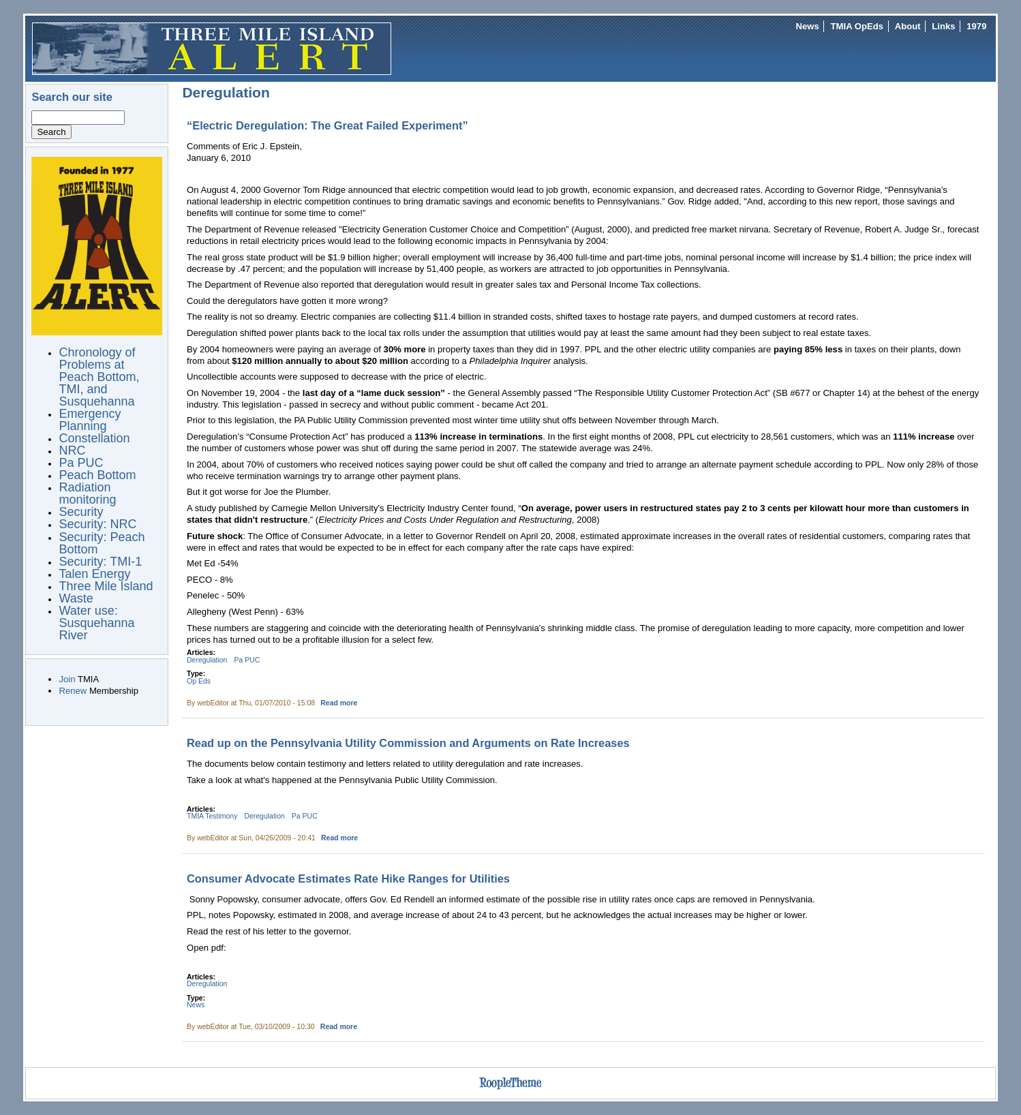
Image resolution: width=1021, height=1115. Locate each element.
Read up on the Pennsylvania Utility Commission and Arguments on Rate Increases (408, 743)
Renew (73, 691)
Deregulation (207, 660)
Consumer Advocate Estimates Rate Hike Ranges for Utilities (348, 878)
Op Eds (199, 681)
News (807, 26)
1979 (976, 26)
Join (67, 679)
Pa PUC (247, 660)
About (908, 26)
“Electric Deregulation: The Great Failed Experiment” (327, 125)
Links (943, 26)
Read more (338, 703)
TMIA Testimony (212, 816)
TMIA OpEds (857, 26)
